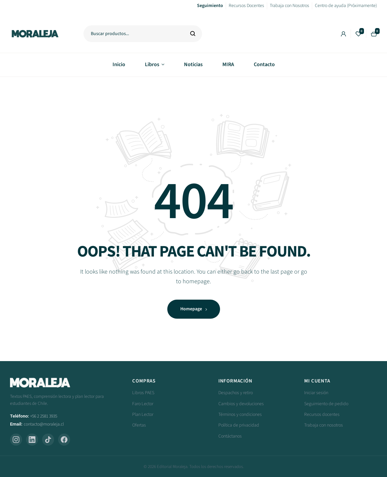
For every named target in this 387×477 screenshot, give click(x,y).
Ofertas (139, 425)
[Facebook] (64, 440)
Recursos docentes (322, 414)
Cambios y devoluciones (241, 404)
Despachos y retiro (235, 392)
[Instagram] (16, 440)
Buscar (193, 33)
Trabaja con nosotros (323, 425)
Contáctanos (230, 436)
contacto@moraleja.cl (44, 424)
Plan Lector (142, 414)
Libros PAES (143, 392)
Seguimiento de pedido (326, 404)
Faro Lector (142, 404)
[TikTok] (48, 440)
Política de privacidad (238, 425)
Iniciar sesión (316, 392)
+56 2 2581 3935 (43, 416)
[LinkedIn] (32, 440)
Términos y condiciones (240, 414)
